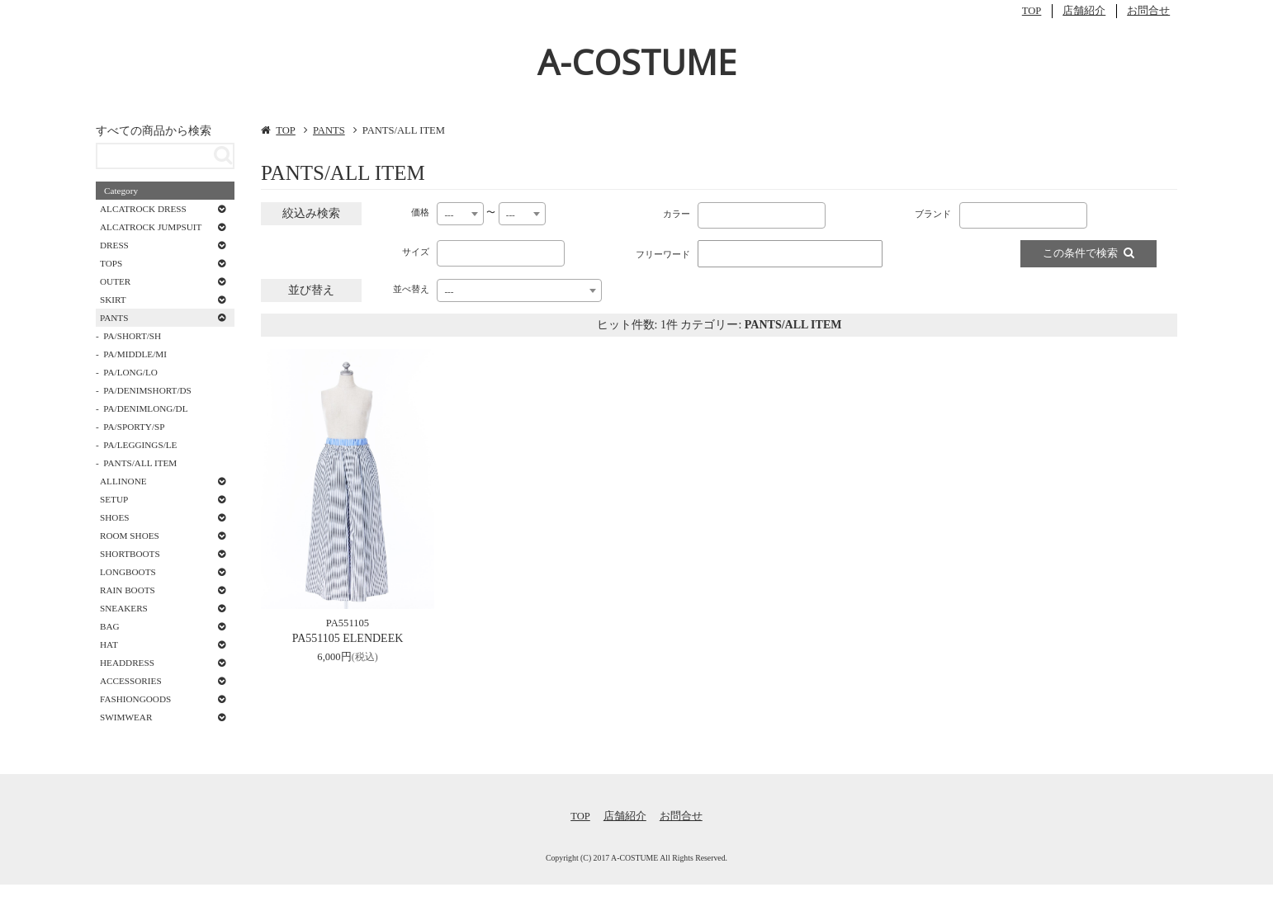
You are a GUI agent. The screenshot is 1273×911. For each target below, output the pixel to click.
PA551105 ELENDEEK (348, 638)
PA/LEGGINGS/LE (140, 445)
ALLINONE (123, 481)
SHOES (114, 517)
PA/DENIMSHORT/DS (147, 390)
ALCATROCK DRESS (143, 209)
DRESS (114, 245)
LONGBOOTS (128, 572)
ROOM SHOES (129, 535)
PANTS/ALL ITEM (140, 463)
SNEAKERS (124, 608)
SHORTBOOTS (130, 554)
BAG (110, 626)
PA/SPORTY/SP (133, 427)
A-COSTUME (636, 61)
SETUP (114, 499)
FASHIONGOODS (135, 699)
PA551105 (347, 623)
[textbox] (706, 212)
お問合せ (1148, 11)
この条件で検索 (1088, 253)
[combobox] (460, 213)
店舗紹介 (1083, 11)
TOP (1032, 11)
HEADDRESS (127, 663)
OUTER (115, 281)
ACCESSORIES (131, 681)
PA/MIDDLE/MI (135, 354)
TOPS (111, 263)
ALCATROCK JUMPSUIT (150, 227)
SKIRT (113, 299)
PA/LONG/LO (130, 372)
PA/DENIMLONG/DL (145, 408)
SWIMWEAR (126, 717)
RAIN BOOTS (127, 590)
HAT (109, 644)
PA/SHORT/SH (132, 336)
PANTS (329, 130)
